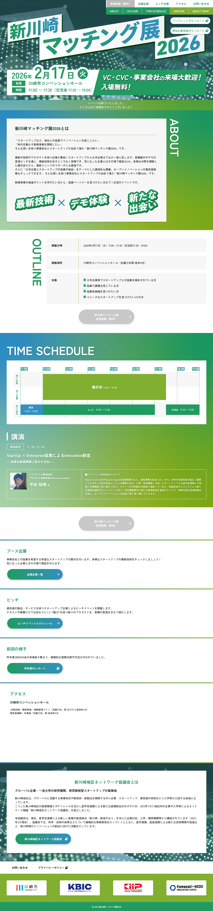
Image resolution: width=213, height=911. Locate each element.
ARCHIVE (179, 11)
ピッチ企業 (162, 4)
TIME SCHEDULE (156, 11)
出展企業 (143, 4)
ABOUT (114, 11)
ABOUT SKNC (200, 11)
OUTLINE (132, 11)
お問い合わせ (201, 4)
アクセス (181, 4)
